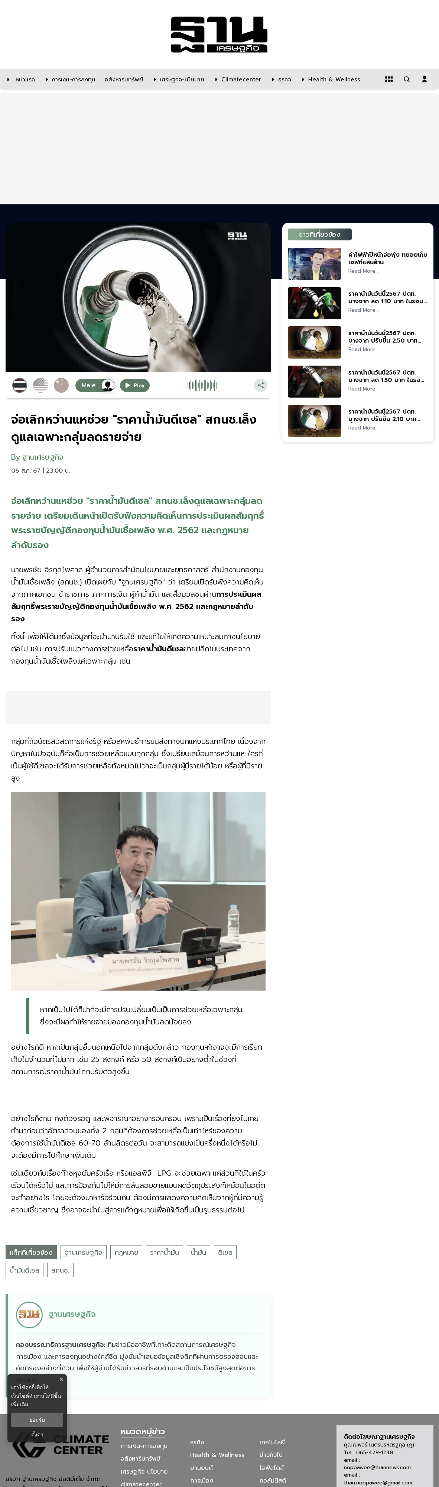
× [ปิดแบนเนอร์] (61, 1379)
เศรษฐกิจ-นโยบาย (144, 1471)
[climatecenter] (236, 79)
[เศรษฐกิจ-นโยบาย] (177, 79)
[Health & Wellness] (329, 79)
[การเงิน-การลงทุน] (68, 79)
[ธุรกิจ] (280, 79)
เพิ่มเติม (19, 1404)
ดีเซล (225, 1252)
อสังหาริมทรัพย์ (140, 1458)
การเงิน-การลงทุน (144, 1446)
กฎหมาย (126, 1252)
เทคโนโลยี (272, 1442)
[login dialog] (424, 79)
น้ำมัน (198, 1252)
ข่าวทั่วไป (271, 1455)
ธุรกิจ (197, 1442)
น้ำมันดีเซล (24, 1270)
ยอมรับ (37, 1420)
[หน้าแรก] (19, 79)
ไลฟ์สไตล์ (272, 1467)
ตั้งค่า (37, 1435)
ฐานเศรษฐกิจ (84, 1252)
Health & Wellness (217, 1455)
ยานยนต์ (201, 1467)
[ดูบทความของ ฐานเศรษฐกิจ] (139, 1345)
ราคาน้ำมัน (164, 1252)
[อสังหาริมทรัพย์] (123, 79)
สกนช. (60, 1270)
